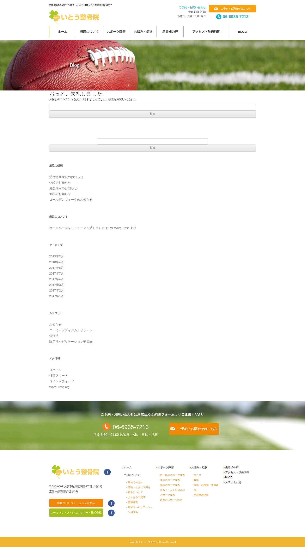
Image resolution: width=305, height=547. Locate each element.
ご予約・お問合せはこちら (232, 8)
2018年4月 (56, 262)
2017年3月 (56, 285)
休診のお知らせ (60, 182)
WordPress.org (59, 387)
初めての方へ (135, 482)
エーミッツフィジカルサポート (71, 330)
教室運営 (133, 502)
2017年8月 (56, 267)
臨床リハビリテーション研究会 (71, 341)
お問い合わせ (233, 482)
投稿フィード (58, 375)
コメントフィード (61, 381)
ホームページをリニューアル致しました (77, 228)
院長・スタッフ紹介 (139, 487)
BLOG (229, 477)
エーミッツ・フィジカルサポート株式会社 (76, 512)
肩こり (197, 475)
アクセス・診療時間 (206, 31)
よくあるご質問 (136, 497)
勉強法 (54, 335)
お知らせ (55, 324)
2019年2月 (56, 256)
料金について (135, 492)
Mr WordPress (119, 228)
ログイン (55, 370)
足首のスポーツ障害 (171, 499)
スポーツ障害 (116, 31)
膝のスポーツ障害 (170, 479)
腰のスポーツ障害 (170, 484)
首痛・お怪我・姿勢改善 (206, 487)
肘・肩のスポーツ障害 (172, 475)
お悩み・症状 (143, 31)
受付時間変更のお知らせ (66, 177)
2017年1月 (56, 296)
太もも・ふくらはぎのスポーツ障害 (172, 492)
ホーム (62, 31)
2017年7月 (56, 273)
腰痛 (196, 479)
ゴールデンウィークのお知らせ (71, 199)
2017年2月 (56, 290)
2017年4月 (56, 279)
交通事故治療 (201, 494)
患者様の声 (170, 31)
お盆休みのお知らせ (63, 188)
